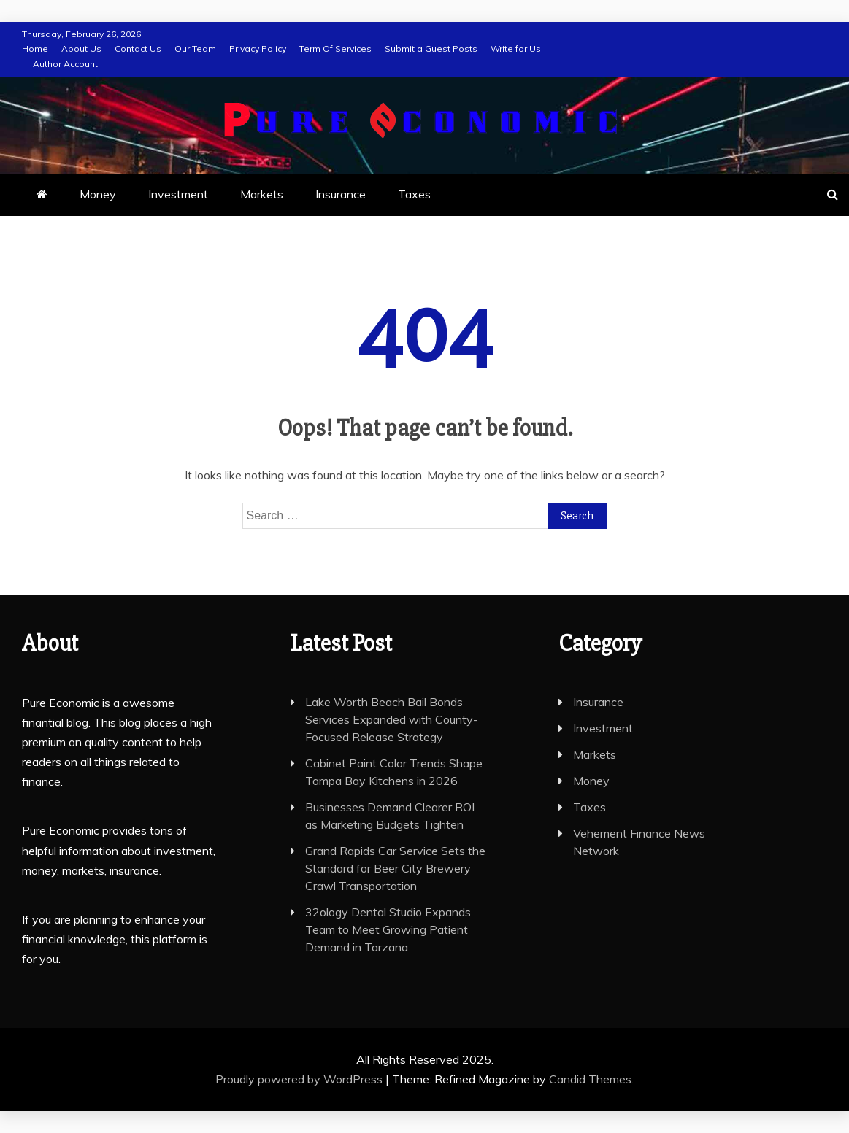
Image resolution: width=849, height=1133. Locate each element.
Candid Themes (590, 1079)
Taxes (414, 194)
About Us (81, 48)
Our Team (195, 48)
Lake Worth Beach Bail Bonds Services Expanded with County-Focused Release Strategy (391, 719)
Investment (178, 194)
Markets (261, 194)
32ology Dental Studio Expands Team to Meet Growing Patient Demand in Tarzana (388, 929)
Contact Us (138, 48)
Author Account (65, 63)
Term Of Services (335, 48)
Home (35, 48)
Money (98, 194)
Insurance (340, 194)
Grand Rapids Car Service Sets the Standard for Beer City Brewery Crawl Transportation (395, 868)
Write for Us (516, 48)
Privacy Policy (257, 48)
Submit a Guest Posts (431, 48)
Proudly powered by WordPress (300, 1079)
